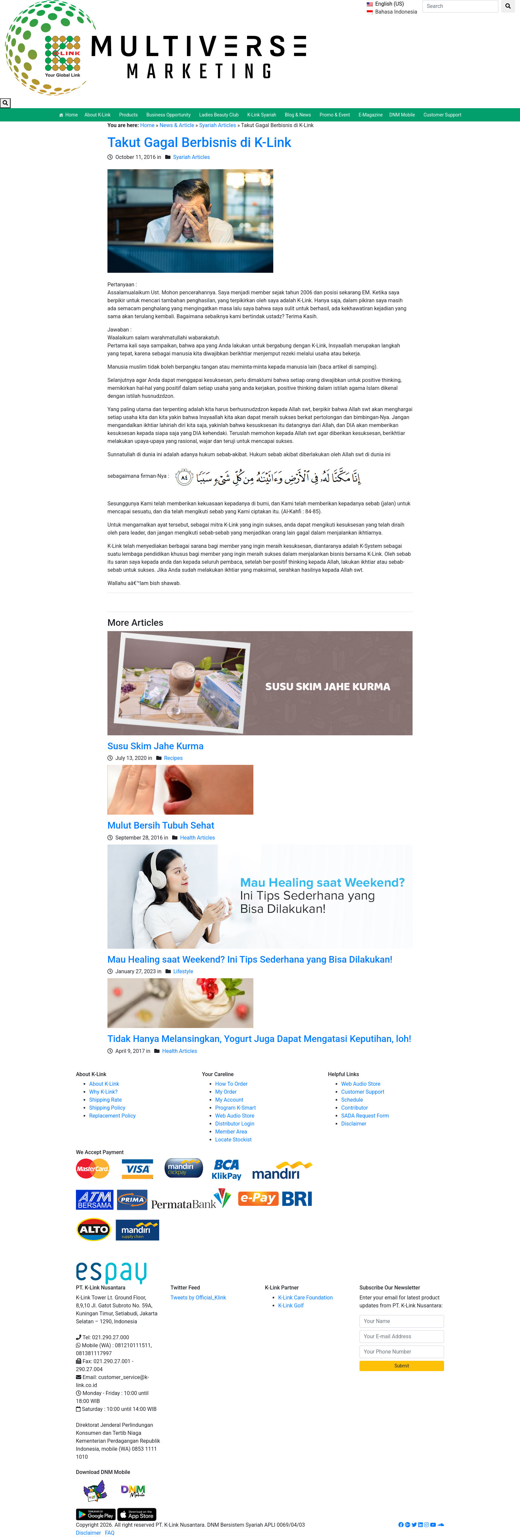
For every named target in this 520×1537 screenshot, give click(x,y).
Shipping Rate (105, 1100)
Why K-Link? (103, 1092)
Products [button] (129, 114)
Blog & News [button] (299, 114)
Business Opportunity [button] (170, 114)
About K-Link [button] (99, 114)
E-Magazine (370, 114)
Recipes (173, 758)
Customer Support (442, 114)
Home (71, 114)
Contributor (354, 1108)
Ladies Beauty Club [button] (220, 114)
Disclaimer (353, 1124)
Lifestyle (183, 971)
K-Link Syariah (262, 114)
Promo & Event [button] (336, 114)
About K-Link (104, 1084)
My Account (229, 1100)
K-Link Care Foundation (305, 1297)
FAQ (109, 1533)
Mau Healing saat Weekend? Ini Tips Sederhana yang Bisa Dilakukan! (249, 959)
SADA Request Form (365, 1116)
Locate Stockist (233, 1139)
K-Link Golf (291, 1305)
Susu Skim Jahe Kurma (155, 746)
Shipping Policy (107, 1108)
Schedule (352, 1100)
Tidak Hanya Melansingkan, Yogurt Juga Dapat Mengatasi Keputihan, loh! (259, 1038)
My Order (226, 1092)
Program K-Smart (235, 1108)
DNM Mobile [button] (403, 114)
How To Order (231, 1084)
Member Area (231, 1132)
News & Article (177, 125)
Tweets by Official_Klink (198, 1297)
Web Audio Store (234, 1116)
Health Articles (197, 838)
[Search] (460, 6)
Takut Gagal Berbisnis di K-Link (199, 142)
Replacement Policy (112, 1116)
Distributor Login (234, 1124)
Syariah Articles (217, 125)
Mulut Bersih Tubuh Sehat (160, 825)
